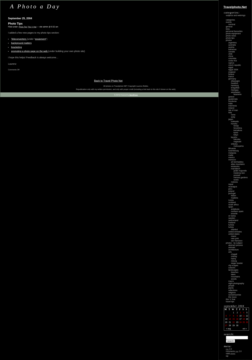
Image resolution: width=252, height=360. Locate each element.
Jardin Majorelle (240, 171)
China (230, 56)
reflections (232, 290)
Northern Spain (237, 211)
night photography (236, 283)
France (231, 76)
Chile (230, 54)
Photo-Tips (23, 27)
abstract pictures (235, 245)
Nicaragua (232, 187)
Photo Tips (15, 23)
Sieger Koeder (237, 263)
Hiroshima (238, 128)
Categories (230, 20)
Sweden (231, 218)
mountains (235, 277)
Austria (231, 47)
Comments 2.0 (234, 351)
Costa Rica (232, 61)
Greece (231, 97)
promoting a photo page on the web (29, 51)
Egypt (230, 67)
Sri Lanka (232, 216)
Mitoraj (234, 261)
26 (247, 322)
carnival (231, 24)
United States (233, 234)
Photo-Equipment (233, 33)
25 (244, 322)
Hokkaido (235, 121)
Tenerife (234, 214)
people (231, 286)
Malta (230, 155)
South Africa (233, 205)
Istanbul (234, 229)
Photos (229, 40)
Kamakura (238, 130)
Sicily (233, 117)
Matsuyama (238, 146)
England (231, 72)
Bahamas (232, 49)
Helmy (233, 259)
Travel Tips (230, 301)
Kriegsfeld (235, 88)
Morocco (232, 160)
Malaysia (232, 153)
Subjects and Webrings (235, 15)
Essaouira (235, 166)
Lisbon (233, 196)
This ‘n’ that (230, 299)
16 (237, 319)
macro (231, 281)
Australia (232, 45)
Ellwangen (235, 81)
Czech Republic (234, 65)
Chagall (234, 254)
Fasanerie (238, 94)
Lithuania (232, 148)
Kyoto (236, 132)
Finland (231, 74)
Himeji (236, 126)
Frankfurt (234, 83)
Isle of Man (233, 110)
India (230, 103)
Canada (231, 52)
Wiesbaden (235, 92)
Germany (232, 79)
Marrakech (235, 169)
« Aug (228, 329)
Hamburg (235, 85)
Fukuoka (237, 139)
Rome (233, 115)
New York (235, 238)
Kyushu (234, 137)
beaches (234, 272)
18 (244, 319)
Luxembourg (233, 151)
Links (228, 29)
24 (240, 322)
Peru (230, 189)
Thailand (231, 222)
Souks (236, 180)
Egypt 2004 (233, 70)
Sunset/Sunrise (234, 295)
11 (244, 316)
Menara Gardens (241, 177)
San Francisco (237, 241)
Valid (230, 353)
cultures (231, 268)
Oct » (245, 329)
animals (231, 247)
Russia (231, 200)
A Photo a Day (35, 6)
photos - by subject (234, 243)
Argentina (232, 43)
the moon (232, 297)
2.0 (229, 349)
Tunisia (231, 225)
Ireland (231, 108)
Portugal (231, 193)
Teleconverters (19, 39)
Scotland (232, 202)
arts (230, 252)
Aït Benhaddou (237, 162)
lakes (233, 274)
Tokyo (236, 135)
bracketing (16, 47)
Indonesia (232, 106)
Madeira (234, 198)
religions (232, 292)
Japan (230, 119)
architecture (233, 250)
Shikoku (234, 144)
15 (233, 319)
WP (227, 356)
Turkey (231, 227)
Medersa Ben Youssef (239, 174)
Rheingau (235, 90)
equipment (40, 39)
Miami (233, 236)
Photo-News (231, 36)
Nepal (230, 184)
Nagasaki (237, 141)
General (229, 27)
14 (230, 319)
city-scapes (233, 265)
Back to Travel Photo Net (108, 80)
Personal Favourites (234, 31)
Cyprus (231, 63)
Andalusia (235, 209)
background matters (21, 43)
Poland (231, 191)
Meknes (234, 182)
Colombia (232, 58)
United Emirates (235, 232)
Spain (230, 207)
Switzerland (233, 220)
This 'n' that (32, 27)
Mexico (231, 157)
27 (226, 325)
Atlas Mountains (238, 164)
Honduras (232, 101)
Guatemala (233, 99)
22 (233, 322)
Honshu (234, 124)
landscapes (233, 270)
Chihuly (234, 256)
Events (229, 22)
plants (231, 288)
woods (234, 279)
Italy (230, 112)
